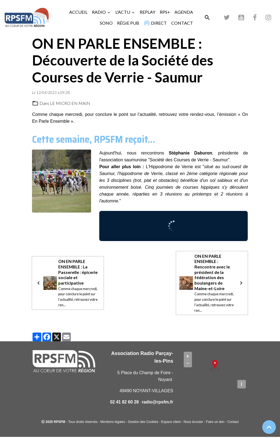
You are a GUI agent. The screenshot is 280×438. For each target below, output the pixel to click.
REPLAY (147, 12)
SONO (106, 22)
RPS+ (165, 12)
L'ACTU (123, 12)
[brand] (26, 17)
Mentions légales (112, 423)
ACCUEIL (78, 12)
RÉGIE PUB (128, 22)
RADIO (99, 12)
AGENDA (183, 12)
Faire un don (215, 423)
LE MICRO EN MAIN (70, 103)
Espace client (170, 423)
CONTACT (182, 22)
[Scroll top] (269, 427)
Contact (232, 423)
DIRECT (155, 23)
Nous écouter (193, 423)
